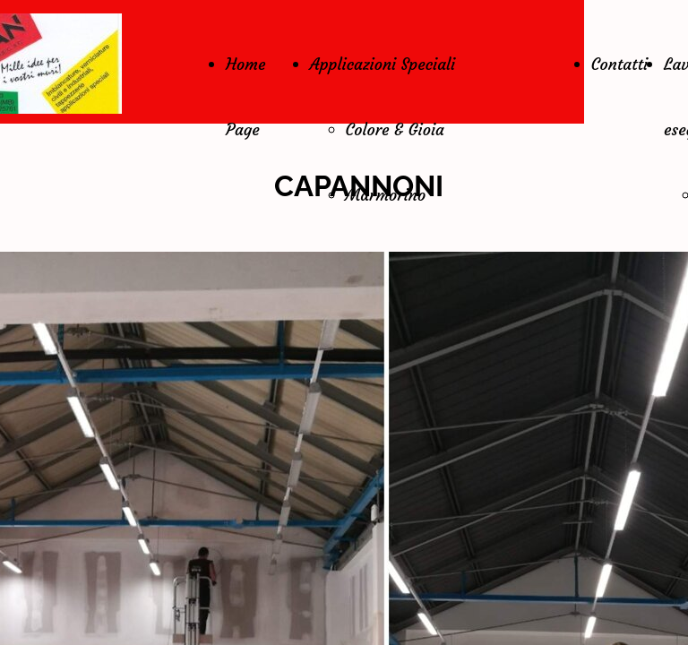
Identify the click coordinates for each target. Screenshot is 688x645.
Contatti (619, 64)
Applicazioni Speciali (383, 64)
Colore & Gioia (395, 129)
